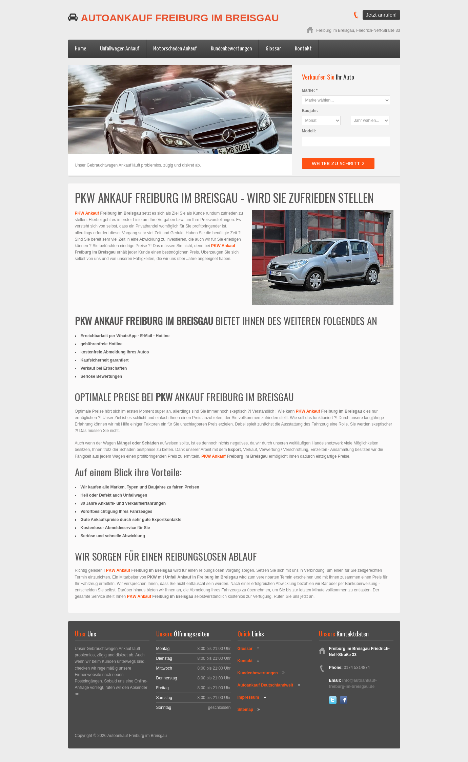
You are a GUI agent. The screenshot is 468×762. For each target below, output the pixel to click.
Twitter (333, 700)
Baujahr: (310, 110)
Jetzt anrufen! (381, 15)
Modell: (309, 131)
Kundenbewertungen (231, 49)
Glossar (273, 49)
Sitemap (245, 709)
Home (80, 49)
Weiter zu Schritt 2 (338, 163)
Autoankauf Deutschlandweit (265, 685)
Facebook (343, 700)
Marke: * (310, 90)
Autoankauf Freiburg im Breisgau (173, 17)
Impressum (248, 697)
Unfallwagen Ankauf (119, 49)
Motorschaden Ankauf (175, 49)
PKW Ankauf (87, 213)
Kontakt (303, 49)
